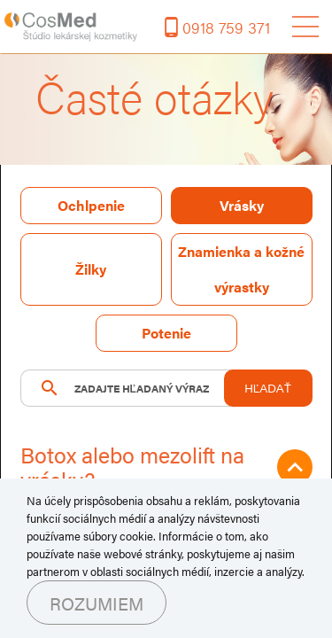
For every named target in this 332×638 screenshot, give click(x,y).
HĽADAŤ (267, 388)
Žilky (90, 269)
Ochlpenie (91, 205)
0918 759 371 (226, 27)
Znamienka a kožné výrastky (241, 269)
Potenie (166, 333)
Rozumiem (96, 603)
